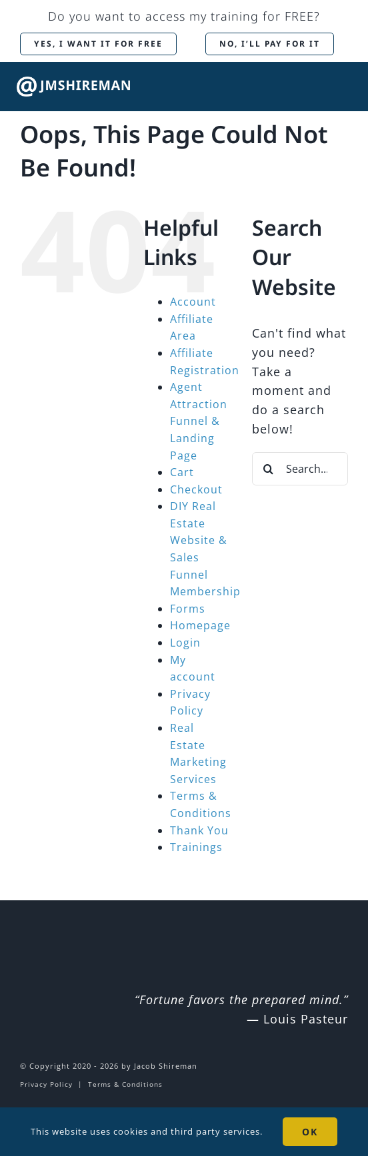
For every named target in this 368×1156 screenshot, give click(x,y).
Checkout (196, 489)
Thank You (199, 830)
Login (185, 642)
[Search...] (300, 468)
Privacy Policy (46, 1084)
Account (193, 301)
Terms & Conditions (125, 1084)
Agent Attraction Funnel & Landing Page (198, 421)
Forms (187, 608)
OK (310, 1131)
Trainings (196, 847)
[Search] (268, 468)
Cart (182, 472)
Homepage (200, 625)
